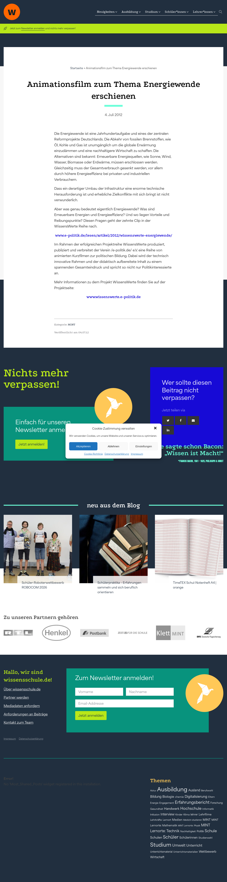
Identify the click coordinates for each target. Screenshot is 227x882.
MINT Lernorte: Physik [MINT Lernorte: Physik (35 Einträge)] (189, 825)
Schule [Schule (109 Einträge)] (211, 831)
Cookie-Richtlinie (93, 454)
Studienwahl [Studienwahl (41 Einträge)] (205, 837)
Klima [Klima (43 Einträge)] (186, 814)
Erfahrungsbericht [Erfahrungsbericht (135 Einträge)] (192, 802)
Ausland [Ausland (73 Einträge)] (194, 790)
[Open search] (220, 12)
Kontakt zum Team (18, 722)
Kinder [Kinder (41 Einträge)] (178, 814)
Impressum (137, 454)
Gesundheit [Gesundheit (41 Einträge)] (156, 809)
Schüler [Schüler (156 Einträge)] (170, 837)
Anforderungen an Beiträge (26, 714)
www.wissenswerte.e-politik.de (113, 297)
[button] (155, 428)
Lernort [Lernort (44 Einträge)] (167, 820)
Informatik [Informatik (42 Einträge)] (208, 809)
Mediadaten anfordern (22, 706)
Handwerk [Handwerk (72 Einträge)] (171, 808)
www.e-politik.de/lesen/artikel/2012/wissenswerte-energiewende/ (113, 235)
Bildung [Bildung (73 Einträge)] (155, 796)
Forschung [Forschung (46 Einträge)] (216, 802)
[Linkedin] (168, 430)
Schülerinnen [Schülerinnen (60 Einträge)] (188, 837)
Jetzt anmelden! (31, 444)
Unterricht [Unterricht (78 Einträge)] (194, 845)
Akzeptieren (83, 446)
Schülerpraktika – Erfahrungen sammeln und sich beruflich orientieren (119, 587)
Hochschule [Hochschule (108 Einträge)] (190, 808)
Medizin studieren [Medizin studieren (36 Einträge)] (192, 820)
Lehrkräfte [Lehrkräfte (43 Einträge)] (156, 820)
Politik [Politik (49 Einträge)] (200, 831)
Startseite (76, 68)
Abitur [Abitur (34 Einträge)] (153, 791)
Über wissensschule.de (22, 689)
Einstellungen (143, 446)
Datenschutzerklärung (117, 454)
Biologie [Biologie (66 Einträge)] (168, 796)
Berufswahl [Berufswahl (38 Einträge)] (207, 790)
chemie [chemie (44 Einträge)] (179, 797)
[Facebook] (180, 420)
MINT (71, 324)
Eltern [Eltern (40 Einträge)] (211, 797)
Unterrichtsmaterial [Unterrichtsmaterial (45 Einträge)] (161, 851)
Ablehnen (113, 446)
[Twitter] (168, 420)
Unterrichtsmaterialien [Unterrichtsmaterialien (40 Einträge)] (185, 851)
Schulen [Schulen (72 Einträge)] (156, 837)
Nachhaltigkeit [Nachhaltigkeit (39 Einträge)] (188, 831)
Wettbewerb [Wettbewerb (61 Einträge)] (207, 851)
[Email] (193, 420)
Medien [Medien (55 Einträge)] (177, 819)
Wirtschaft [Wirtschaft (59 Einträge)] (157, 857)
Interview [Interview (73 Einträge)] (167, 814)
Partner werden (16, 697)
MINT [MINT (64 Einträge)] (207, 819)
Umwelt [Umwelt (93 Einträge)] (178, 845)
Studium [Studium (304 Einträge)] (160, 845)
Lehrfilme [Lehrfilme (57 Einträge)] (205, 814)
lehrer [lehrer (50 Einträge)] (194, 814)
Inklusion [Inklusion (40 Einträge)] (155, 814)
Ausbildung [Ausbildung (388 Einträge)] (172, 789)
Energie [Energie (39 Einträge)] (154, 803)
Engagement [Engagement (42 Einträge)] (166, 803)
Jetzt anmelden (90, 715)
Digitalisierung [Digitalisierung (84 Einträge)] (196, 796)
